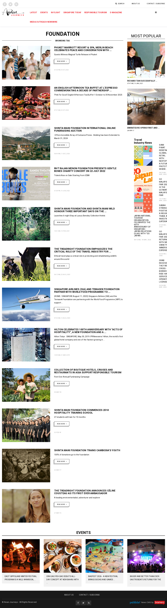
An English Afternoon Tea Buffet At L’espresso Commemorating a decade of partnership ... (86, 89)
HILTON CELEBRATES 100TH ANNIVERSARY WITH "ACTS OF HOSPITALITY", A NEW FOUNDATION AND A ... (88, 331)
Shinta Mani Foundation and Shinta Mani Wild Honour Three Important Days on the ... (84, 210)
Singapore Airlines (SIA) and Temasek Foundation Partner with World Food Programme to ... (87, 290)
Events (44, 12)
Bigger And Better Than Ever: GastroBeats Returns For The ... (145, 579)
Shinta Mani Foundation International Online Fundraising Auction (85, 129)
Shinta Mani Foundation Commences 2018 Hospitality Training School (81, 411)
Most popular (146, 36)
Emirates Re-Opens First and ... (143, 128)
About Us (136, 4)
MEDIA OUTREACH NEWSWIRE (43, 22)
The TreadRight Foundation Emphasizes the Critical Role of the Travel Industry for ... (83, 250)
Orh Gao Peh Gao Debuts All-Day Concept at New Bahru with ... (62, 579)
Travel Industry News (143, 141)
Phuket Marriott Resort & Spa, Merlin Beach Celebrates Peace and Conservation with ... (83, 49)
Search (119, 4)
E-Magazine (116, 12)
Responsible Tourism (95, 12)
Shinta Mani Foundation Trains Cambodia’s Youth (87, 450)
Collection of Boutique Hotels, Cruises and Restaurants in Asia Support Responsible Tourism (87, 371)
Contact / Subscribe (156, 4)
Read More (62, 61)
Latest (33, 12)
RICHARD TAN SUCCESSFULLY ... (142, 81)
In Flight (55, 12)
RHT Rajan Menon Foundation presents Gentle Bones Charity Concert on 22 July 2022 (85, 169)
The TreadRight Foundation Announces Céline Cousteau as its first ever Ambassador (84, 492)
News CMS (146, 602)
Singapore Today (72, 12)
